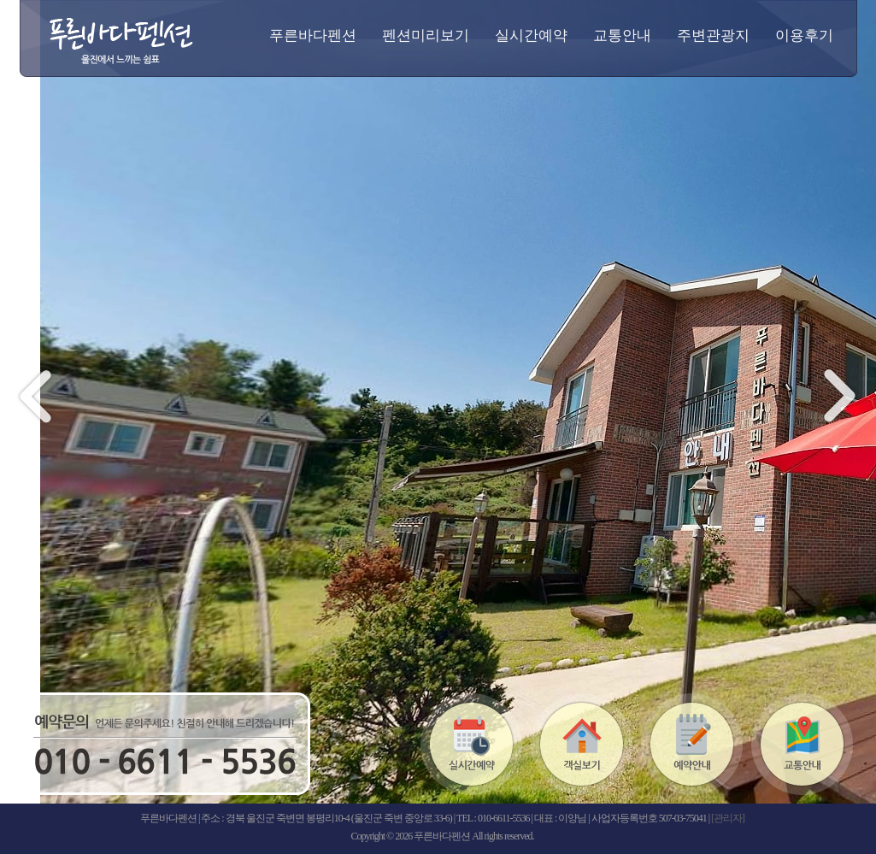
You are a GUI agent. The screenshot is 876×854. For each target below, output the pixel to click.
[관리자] (727, 818)
